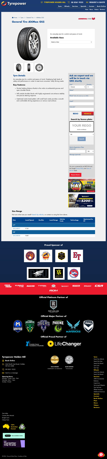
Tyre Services (97, 387)
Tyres (60, 6)
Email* (71, 101)
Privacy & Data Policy (12, 456)
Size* (71, 84)
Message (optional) (74, 154)
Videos (96, 9)
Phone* (78, 96)
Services (75, 6)
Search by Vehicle (99, 359)
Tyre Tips (96, 368)
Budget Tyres (5, 418)
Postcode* (72, 107)
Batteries (96, 381)
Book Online (101, 6)
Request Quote (75, 175)
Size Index (5, 413)
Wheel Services (98, 389)
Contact (91, 6)
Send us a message (11, 373)
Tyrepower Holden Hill (53, 2)
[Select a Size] (71, 42)
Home (14, 17)
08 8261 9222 (77, 2)
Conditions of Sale (22, 456)
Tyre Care (96, 365)
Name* (71, 90)
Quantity (89, 84)
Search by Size (98, 361)
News (91, 9)
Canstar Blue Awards (8, 415)
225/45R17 (16, 228)
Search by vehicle (38, 215)
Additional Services (99, 392)
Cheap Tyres (5, 420)
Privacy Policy (79, 168)
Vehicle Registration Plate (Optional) (76, 148)
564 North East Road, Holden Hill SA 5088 (15, 365)
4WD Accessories (99, 379)
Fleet (86, 9)
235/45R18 (16, 236)
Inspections (97, 383)
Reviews (102, 9)
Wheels (67, 6)
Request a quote (95, 2)
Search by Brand (98, 363)
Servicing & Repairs (99, 385)
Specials (83, 6)
